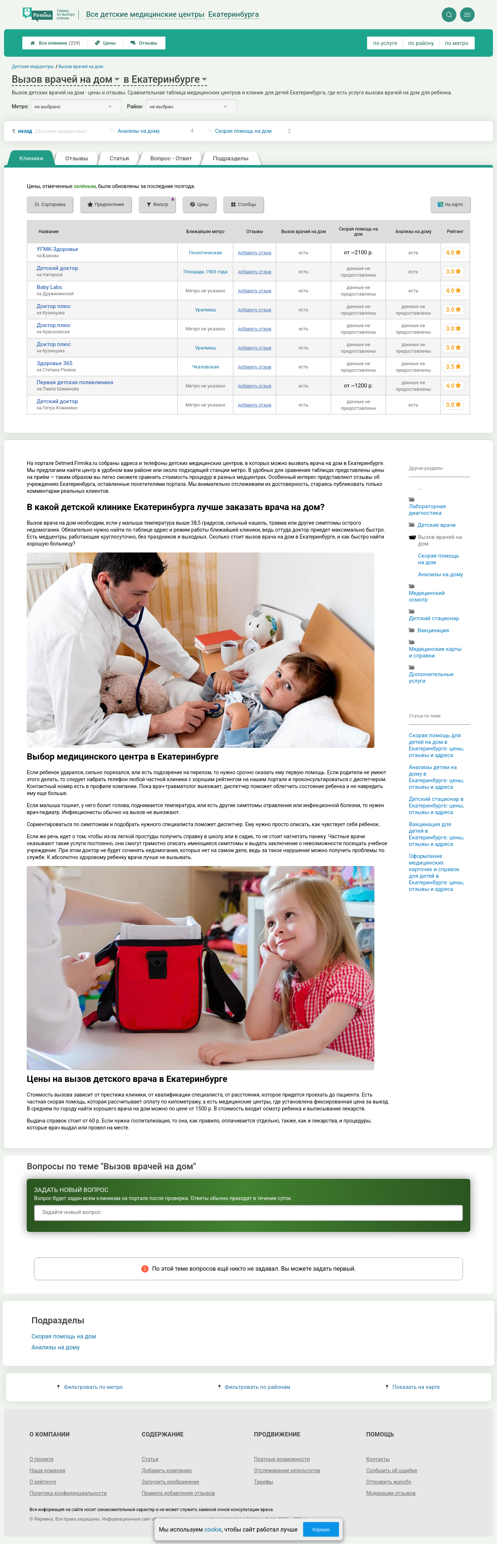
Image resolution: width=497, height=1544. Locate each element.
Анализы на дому (139, 131)
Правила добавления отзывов (178, 1493)
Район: (135, 106)
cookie (212, 1529)
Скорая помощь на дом (243, 131)
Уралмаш (205, 309)
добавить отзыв (254, 252)
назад (52, 131)
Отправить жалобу (388, 1482)
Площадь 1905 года (205, 271)
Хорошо (321, 1529)
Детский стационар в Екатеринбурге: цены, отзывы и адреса (436, 806)
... (420, 487)
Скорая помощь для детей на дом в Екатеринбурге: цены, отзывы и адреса (436, 745)
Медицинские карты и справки (435, 652)
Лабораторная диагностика (427, 509)
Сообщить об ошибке (391, 1470)
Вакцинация (433, 630)
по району (421, 43)
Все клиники (55, 43)
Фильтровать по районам (254, 1387)
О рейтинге (43, 1482)
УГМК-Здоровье (57, 249)
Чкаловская (205, 367)
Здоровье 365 (54, 363)
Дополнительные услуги (431, 677)
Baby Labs (49, 287)
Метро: (20, 106)
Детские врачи (437, 525)
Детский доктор (57, 268)
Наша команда (48, 1470)
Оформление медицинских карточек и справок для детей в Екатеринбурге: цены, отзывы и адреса (436, 872)
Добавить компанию (167, 1470)
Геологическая (205, 252)
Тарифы (263, 1482)
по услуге (385, 43)
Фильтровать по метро (90, 1387)
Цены (105, 43)
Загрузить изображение (170, 1482)
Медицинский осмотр (427, 596)
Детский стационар (434, 618)
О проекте (42, 1459)
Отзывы (144, 43)
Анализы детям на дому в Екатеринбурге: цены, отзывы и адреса (436, 777)
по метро (456, 43)
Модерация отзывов (391, 1493)
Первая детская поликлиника (75, 382)
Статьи (150, 1459)
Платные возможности (282, 1459)
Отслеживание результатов (287, 1470)
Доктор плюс (54, 306)
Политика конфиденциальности (68, 1493)
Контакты (378, 1459)
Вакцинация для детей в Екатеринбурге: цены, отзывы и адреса (436, 834)
